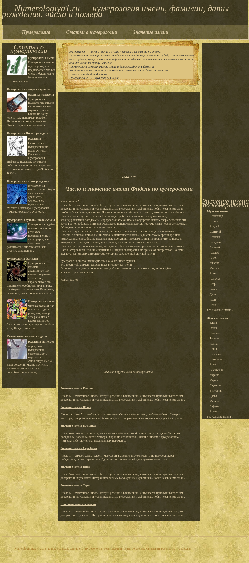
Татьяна (214, 338)
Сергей (214, 221)
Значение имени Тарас (76, 485)
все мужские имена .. (220, 310)
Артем (214, 273)
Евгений (215, 247)
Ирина (214, 343)
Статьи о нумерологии (91, 32)
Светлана (215, 354)
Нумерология (36, 32)
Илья (213, 305)
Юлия (213, 349)
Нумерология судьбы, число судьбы (31, 220)
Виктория (216, 390)
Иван (213, 299)
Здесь (125, 176)
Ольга (213, 328)
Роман (213, 289)
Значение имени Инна (75, 466)
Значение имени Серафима (79, 448)
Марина (214, 375)
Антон (214, 257)
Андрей (214, 226)
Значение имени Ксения (77, 388)
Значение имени (150, 32)
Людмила (215, 385)
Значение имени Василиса (78, 425)
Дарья (213, 396)
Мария (214, 380)
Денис (213, 294)
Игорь (213, 284)
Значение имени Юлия (76, 407)
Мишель (215, 401)
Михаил (215, 263)
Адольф (214, 252)
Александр (216, 216)
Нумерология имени (41, 58)
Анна (213, 364)
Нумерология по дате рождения (28, 181)
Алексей (215, 237)
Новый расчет (69, 279)
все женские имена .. (220, 416)
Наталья (215, 333)
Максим (215, 268)
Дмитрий (215, 231)
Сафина (214, 406)
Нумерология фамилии (22, 258)
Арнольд (215, 278)
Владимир (216, 242)
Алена (213, 411)
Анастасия (216, 369)
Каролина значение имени (78, 504)
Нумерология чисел (41, 301)
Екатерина (216, 359)
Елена (213, 322)
